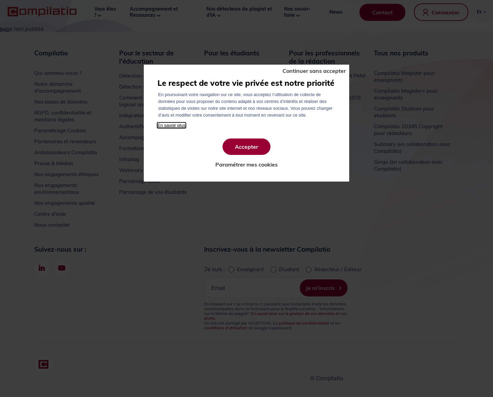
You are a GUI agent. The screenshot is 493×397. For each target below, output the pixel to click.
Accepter (246, 146)
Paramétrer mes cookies (246, 164)
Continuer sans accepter (314, 71)
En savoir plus (171, 125)
